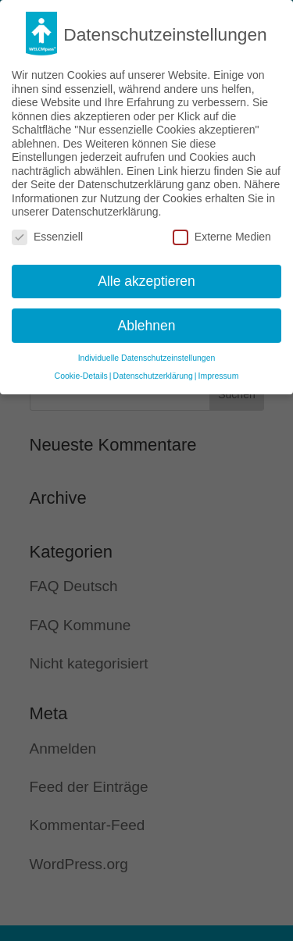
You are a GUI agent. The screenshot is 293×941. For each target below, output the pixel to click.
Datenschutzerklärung (153, 374)
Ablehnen (147, 324)
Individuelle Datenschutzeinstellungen (147, 356)
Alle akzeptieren (146, 279)
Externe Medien (222, 235)
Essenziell (47, 235)
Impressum (218, 374)
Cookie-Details (81, 374)
